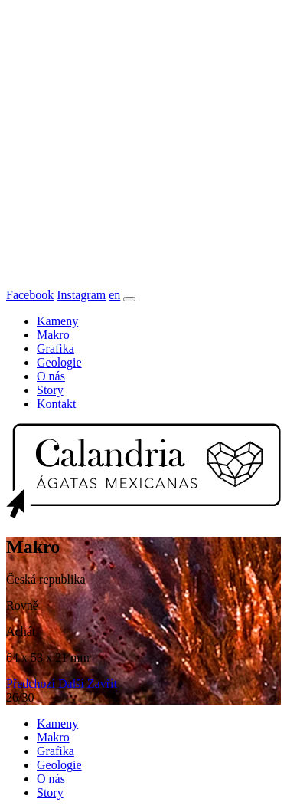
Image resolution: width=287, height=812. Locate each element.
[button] (32, 683)
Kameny (57, 320)
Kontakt (57, 403)
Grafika (55, 348)
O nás (51, 376)
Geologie (59, 362)
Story (50, 389)
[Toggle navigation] (129, 299)
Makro (53, 334)
